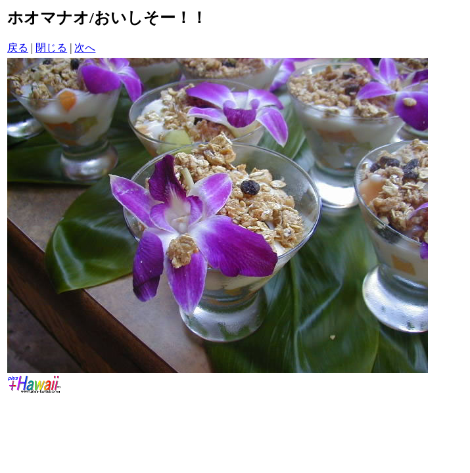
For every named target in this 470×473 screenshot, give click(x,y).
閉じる (51, 47)
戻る (17, 47)
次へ (84, 47)
